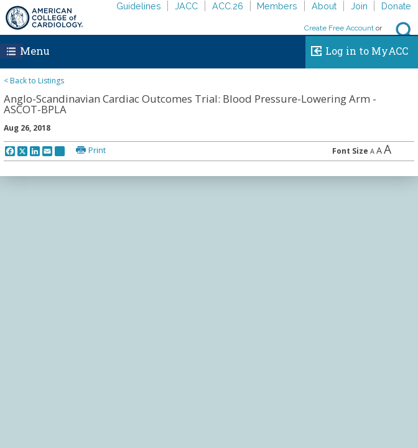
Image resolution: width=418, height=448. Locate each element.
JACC (186, 6)
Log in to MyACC (356, 49)
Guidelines (138, 6)
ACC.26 (227, 6)
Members (277, 6)
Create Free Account (339, 28)
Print (97, 150)
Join (359, 6)
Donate (396, 6)
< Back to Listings (34, 80)
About (324, 6)
